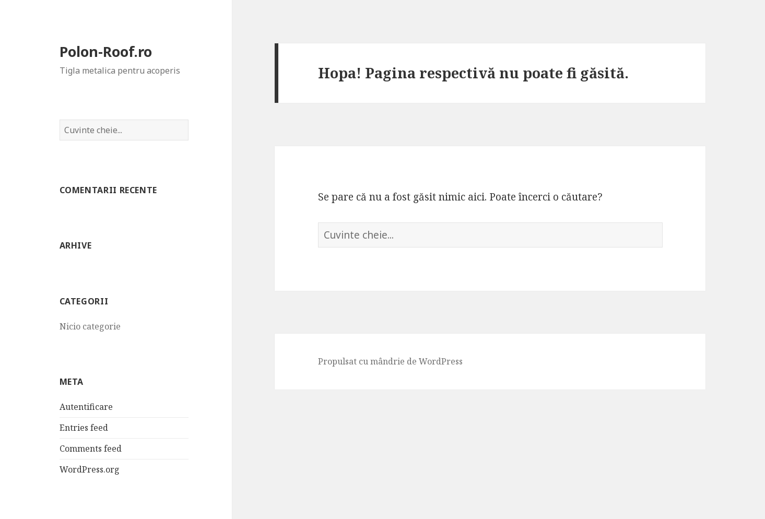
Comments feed (91, 448)
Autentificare (86, 406)
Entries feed (84, 427)
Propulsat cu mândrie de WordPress (390, 361)
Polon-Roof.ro (106, 51)
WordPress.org (90, 469)
